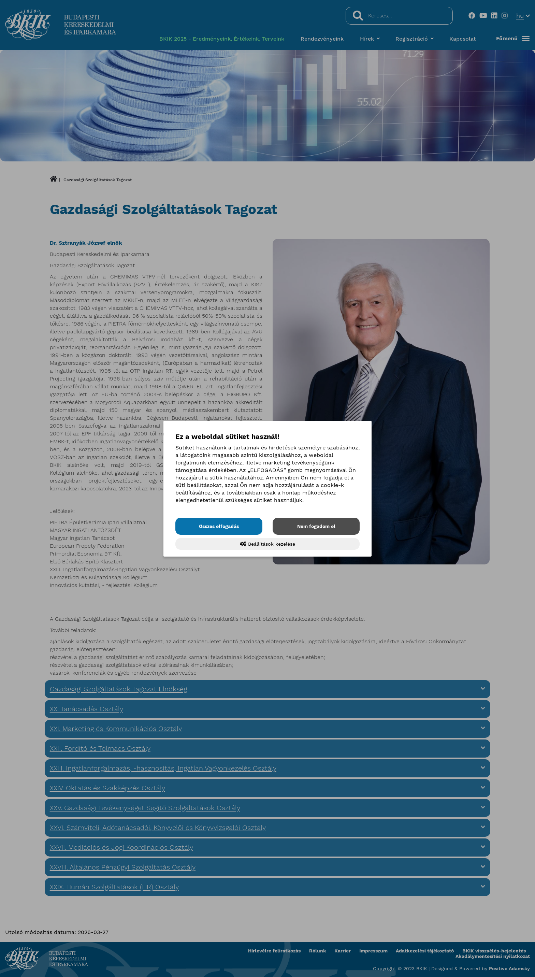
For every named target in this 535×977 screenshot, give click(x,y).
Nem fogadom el (316, 526)
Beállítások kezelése (267, 544)
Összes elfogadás (219, 526)
